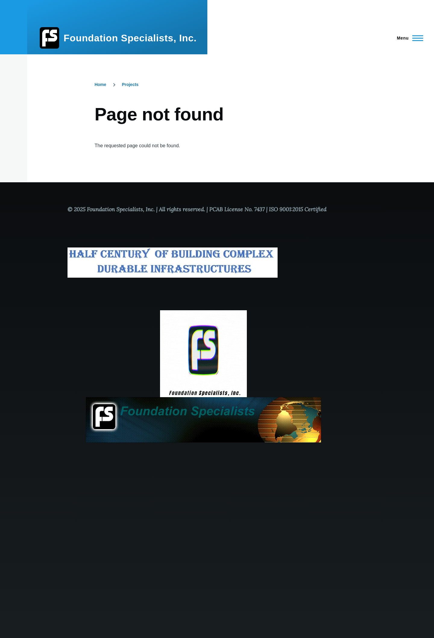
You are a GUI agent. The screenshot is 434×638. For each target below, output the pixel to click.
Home (100, 84)
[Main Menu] (408, 38)
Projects (130, 84)
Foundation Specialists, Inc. (130, 38)
